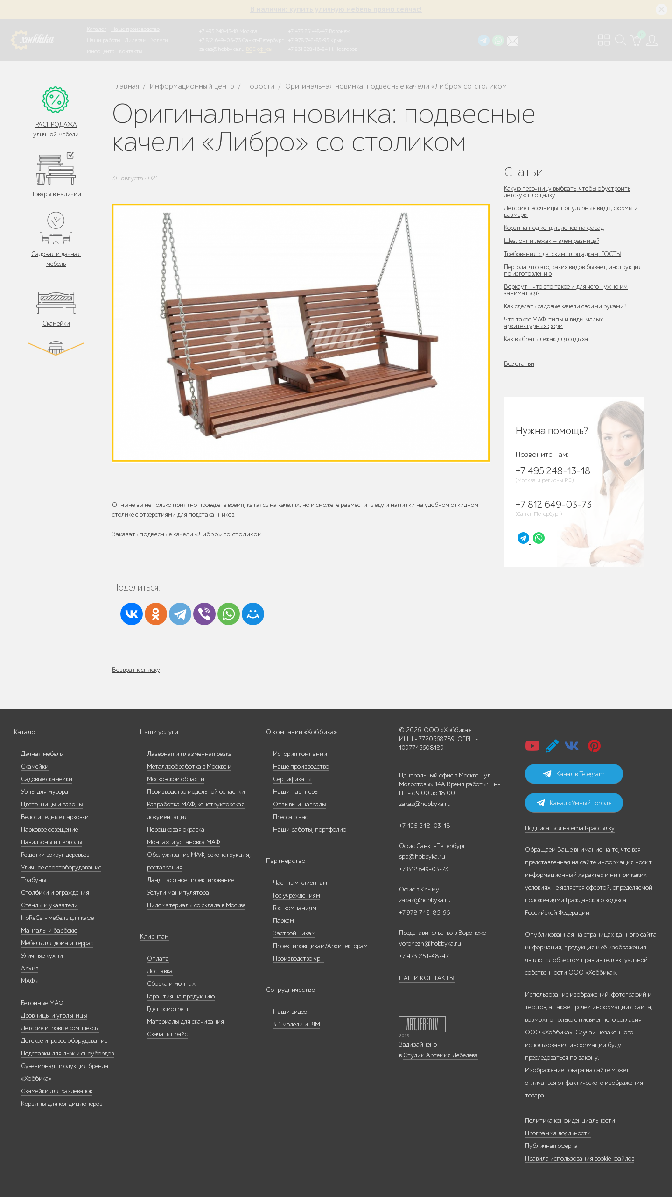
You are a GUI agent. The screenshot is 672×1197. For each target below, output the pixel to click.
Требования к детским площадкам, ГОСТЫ (564, 254)
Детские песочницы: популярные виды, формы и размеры (571, 211)
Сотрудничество (289, 990)
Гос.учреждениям (296, 895)
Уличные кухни (42, 956)
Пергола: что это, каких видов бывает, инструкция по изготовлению (573, 270)
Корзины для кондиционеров (61, 1104)
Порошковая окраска (175, 830)
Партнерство (284, 861)
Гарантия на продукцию (181, 996)
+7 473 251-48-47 (308, 31)
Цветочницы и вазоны (52, 804)
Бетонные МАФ (42, 1003)
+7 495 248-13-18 (218, 31)
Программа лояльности (558, 1133)
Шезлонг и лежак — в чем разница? (553, 241)
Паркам (283, 921)
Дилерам (136, 40)
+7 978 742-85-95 (308, 40)
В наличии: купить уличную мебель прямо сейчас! (336, 9)
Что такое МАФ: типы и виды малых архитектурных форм (554, 322)
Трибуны (33, 880)
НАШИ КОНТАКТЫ (427, 978)
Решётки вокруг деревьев (55, 855)
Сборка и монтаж (171, 984)
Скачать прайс (167, 1034)
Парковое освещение (49, 830)
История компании (300, 754)
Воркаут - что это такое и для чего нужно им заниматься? (566, 290)
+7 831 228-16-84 (308, 49)
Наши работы (103, 40)
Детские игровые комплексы (60, 1028)
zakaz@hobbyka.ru (222, 49)
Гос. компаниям (294, 908)
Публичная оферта (551, 1146)
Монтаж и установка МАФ (183, 842)
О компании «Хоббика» (299, 732)
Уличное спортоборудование (61, 867)
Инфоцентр (100, 51)
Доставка (160, 971)
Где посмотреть (168, 1009)
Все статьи (519, 364)
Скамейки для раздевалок (56, 1091)
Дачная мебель (42, 754)
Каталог (96, 29)
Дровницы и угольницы (54, 1015)
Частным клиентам (300, 883)
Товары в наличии (56, 194)
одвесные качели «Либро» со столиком (196, 534)
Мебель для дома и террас (57, 943)
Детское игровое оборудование (64, 1041)
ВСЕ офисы (259, 49)
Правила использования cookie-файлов (579, 1158)
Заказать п (127, 534)
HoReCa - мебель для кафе (57, 918)
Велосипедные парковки (55, 817)
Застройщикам (294, 933)
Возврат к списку (136, 670)
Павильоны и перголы (51, 842)
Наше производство (135, 29)
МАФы (30, 981)
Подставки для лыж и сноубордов (67, 1053)
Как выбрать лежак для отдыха (546, 339)
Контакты (130, 51)
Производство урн (298, 958)
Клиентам (154, 936)
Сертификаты (292, 779)
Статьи (523, 171)
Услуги (159, 40)
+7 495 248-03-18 (424, 826)
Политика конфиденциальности (570, 1121)
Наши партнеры (296, 792)
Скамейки (56, 324)
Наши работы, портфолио (309, 830)
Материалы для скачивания (185, 1022)
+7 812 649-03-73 (220, 40)
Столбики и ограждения (55, 893)
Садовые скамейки (46, 779)
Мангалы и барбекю (49, 930)
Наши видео (290, 1012)
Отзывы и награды (299, 804)
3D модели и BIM (296, 1024)
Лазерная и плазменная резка (189, 754)
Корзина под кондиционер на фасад (554, 228)
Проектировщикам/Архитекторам (320, 946)
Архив (29, 968)
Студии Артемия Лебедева (440, 1055)
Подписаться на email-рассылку (570, 828)
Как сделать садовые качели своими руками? (565, 306)
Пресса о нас (290, 817)
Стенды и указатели (49, 905)
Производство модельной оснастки (196, 792)
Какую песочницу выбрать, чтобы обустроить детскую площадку (568, 192)
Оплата (158, 958)
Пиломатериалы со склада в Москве (196, 905)
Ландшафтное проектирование (190, 880)
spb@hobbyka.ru (422, 857)
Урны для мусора (44, 792)
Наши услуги (158, 732)
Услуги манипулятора (178, 893)
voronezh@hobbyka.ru (430, 944)
